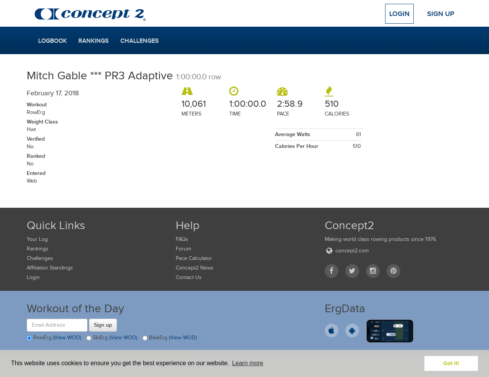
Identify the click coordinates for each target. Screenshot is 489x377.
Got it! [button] (451, 363)
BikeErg (169, 338)
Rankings (93, 40)
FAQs (182, 239)
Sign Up (440, 14)
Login (399, 14)
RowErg (54, 338)
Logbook (52, 40)
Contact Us (189, 277)
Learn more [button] (247, 363)
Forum (183, 249)
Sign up (103, 325)
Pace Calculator (194, 258)
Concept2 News (195, 268)
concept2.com (347, 250)
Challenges (139, 40)
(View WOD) (67, 337)
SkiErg (111, 338)
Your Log (37, 239)
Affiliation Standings (50, 268)
